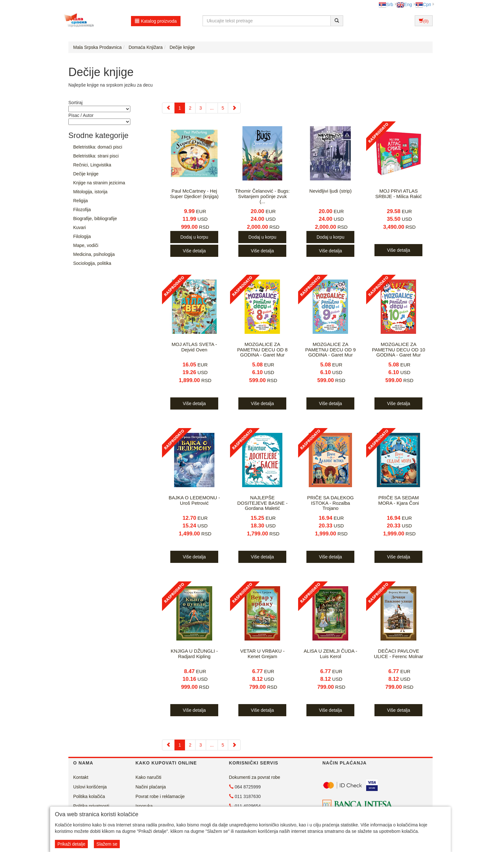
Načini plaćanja (150, 786)
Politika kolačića (89, 796)
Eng (404, 4)
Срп (423, 4)
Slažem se (106, 844)
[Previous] (168, 108)
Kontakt (80, 777)
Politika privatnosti (91, 806)
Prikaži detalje (71, 844)
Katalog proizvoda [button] (156, 21)
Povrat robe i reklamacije (160, 796)
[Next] (234, 108)
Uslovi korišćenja (90, 786)
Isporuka (144, 806)
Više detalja (194, 250)
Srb (386, 4)
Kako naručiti (148, 777)
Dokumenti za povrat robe (254, 777)
